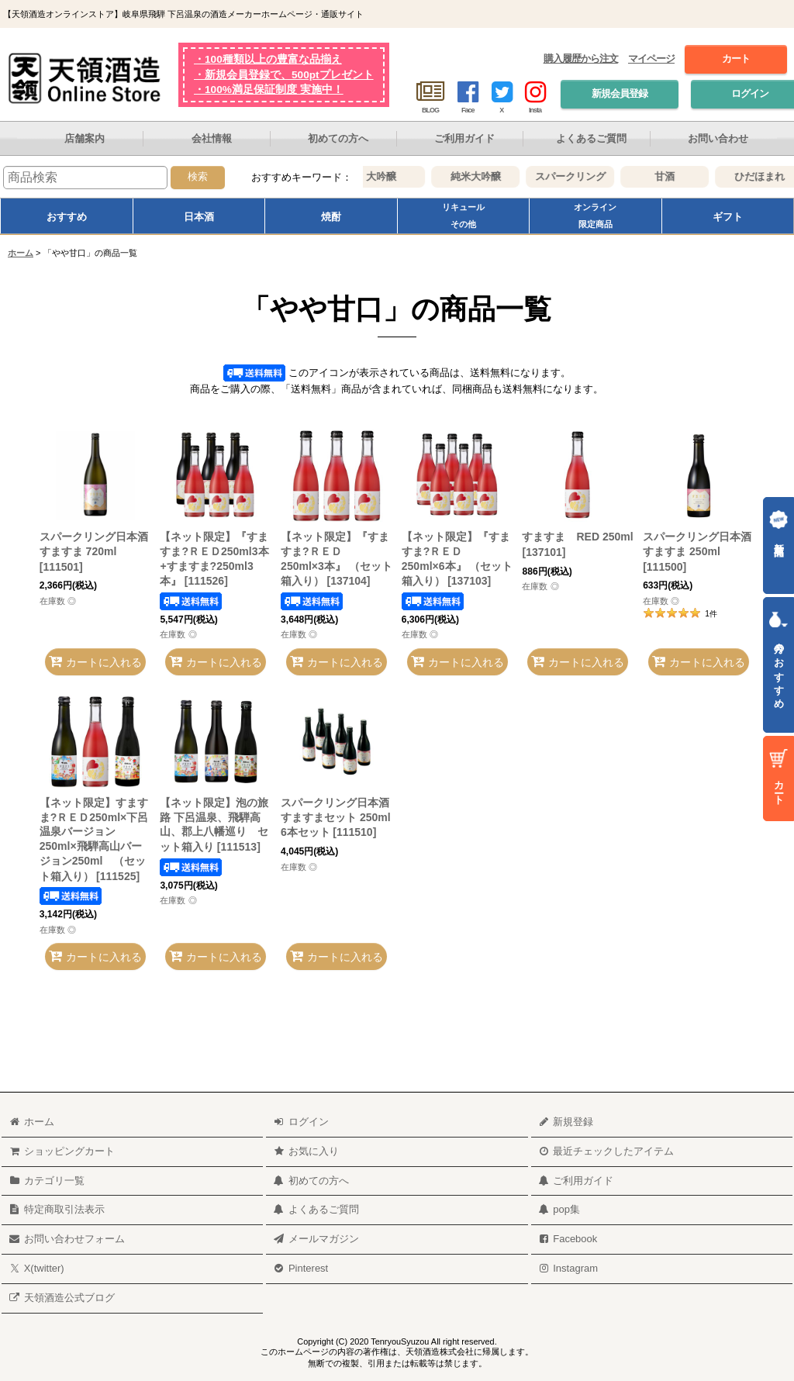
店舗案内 (84, 138)
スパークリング (579, 176)
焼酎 (331, 217)
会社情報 (212, 138)
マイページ (651, 58)
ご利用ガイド (464, 138)
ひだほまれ (769, 176)
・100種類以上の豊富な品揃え (268, 59)
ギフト (728, 217)
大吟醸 (390, 176)
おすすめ (67, 217)
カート (736, 58)
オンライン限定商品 (595, 215)
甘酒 (674, 176)
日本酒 (199, 217)
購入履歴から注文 (581, 58)
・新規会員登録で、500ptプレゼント (284, 75)
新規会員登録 (619, 93)
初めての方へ (338, 138)
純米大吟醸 (485, 176)
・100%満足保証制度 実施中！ (268, 89)
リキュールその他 (463, 215)
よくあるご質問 (591, 138)
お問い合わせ (718, 138)
